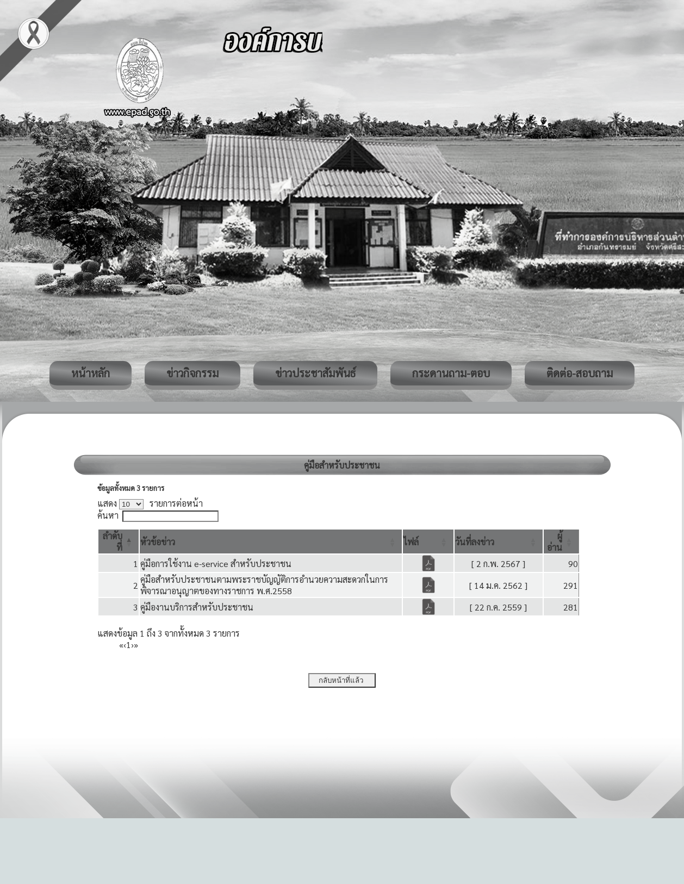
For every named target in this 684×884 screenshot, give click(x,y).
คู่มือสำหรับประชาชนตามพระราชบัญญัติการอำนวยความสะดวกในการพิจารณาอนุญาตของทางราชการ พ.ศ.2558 (264, 585)
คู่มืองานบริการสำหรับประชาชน (196, 607)
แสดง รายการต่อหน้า (150, 503)
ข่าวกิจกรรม (192, 373)
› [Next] (132, 644)
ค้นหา (108, 515)
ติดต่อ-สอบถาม (579, 373)
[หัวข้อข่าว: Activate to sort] (271, 541)
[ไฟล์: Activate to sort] (428, 541)
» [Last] (136, 644)
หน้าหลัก (90, 373)
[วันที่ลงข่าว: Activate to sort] (499, 541)
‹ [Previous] (124, 644)
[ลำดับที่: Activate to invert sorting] (118, 541)
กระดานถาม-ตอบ (451, 373)
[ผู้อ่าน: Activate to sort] (561, 541)
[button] (157, 541)
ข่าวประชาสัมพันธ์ (315, 373)
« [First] (121, 644)
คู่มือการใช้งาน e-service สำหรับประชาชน (215, 563)
